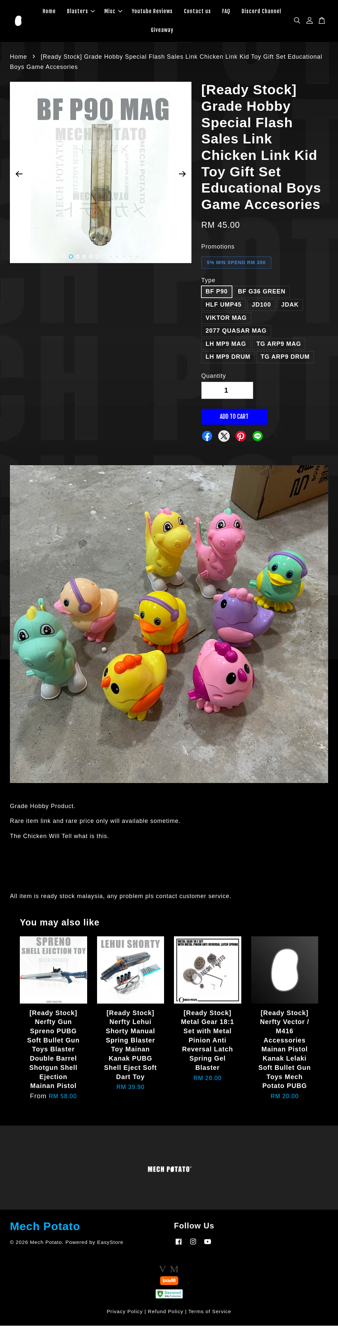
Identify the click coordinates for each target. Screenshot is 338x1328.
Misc (113, 12)
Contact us (197, 12)
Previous (19, 176)
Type (208, 282)
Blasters (81, 12)
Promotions (218, 249)
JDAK (290, 307)
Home (49, 12)
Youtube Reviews (152, 12)
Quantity (213, 378)
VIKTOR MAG (226, 320)
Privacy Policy (125, 1313)
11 (130, 259)
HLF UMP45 (224, 307)
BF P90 (217, 294)
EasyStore (110, 1244)
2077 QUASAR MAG (236, 333)
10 (124, 259)
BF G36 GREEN (262, 294)
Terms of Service (209, 1313)
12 (137, 259)
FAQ (226, 12)
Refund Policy (165, 1313)
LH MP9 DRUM (228, 359)
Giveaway (162, 31)
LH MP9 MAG (226, 346)
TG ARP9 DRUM (285, 359)
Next (182, 176)
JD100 (261, 307)
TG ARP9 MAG (278, 346)
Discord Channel (261, 12)
